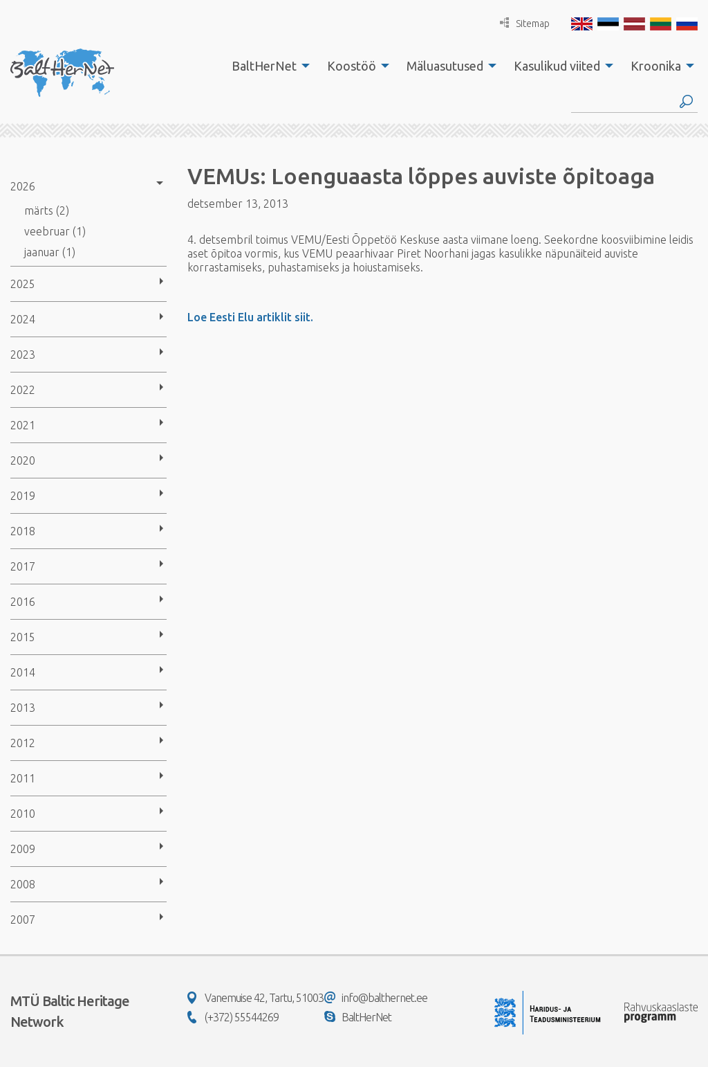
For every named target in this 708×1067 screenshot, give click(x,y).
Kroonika (656, 66)
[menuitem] (267, 66)
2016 (22, 601)
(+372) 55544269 (233, 1017)
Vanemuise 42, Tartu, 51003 (255, 998)
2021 (22, 425)
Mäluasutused (445, 66)
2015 (22, 637)
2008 (22, 884)
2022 (22, 390)
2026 (22, 186)
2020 (22, 460)
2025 (22, 284)
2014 (22, 672)
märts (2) (46, 210)
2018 (22, 531)
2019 (22, 496)
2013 (22, 707)
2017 (22, 566)
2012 (22, 743)
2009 (22, 849)
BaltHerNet (264, 66)
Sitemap (525, 23)
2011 (22, 778)
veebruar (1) (55, 231)
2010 (22, 813)
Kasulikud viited (557, 66)
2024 (22, 319)
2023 (22, 354)
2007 (22, 919)
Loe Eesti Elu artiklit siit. (250, 317)
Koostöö (351, 66)
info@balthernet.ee (375, 998)
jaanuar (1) (49, 252)
